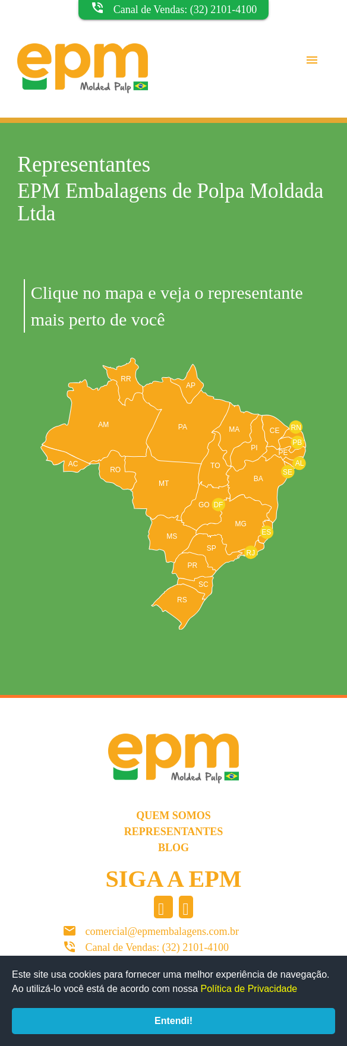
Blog (173, 848)
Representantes (173, 832)
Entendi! (173, 1021)
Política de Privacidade (249, 989)
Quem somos (173, 815)
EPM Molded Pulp (82, 80)
